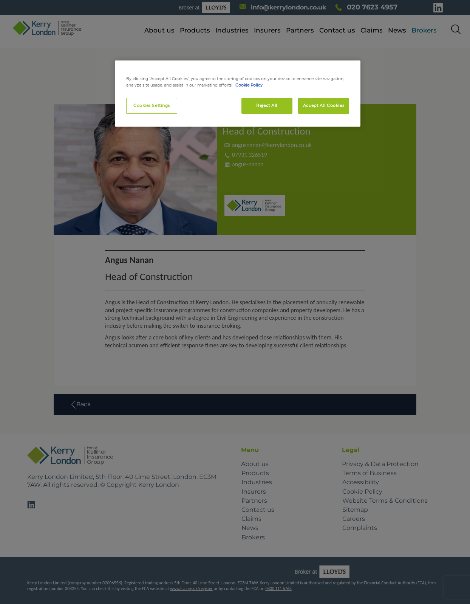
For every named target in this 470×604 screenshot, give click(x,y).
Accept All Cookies (323, 105)
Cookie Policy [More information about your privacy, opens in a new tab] (249, 85)
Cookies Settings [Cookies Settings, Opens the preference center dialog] (151, 105)
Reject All (266, 105)
